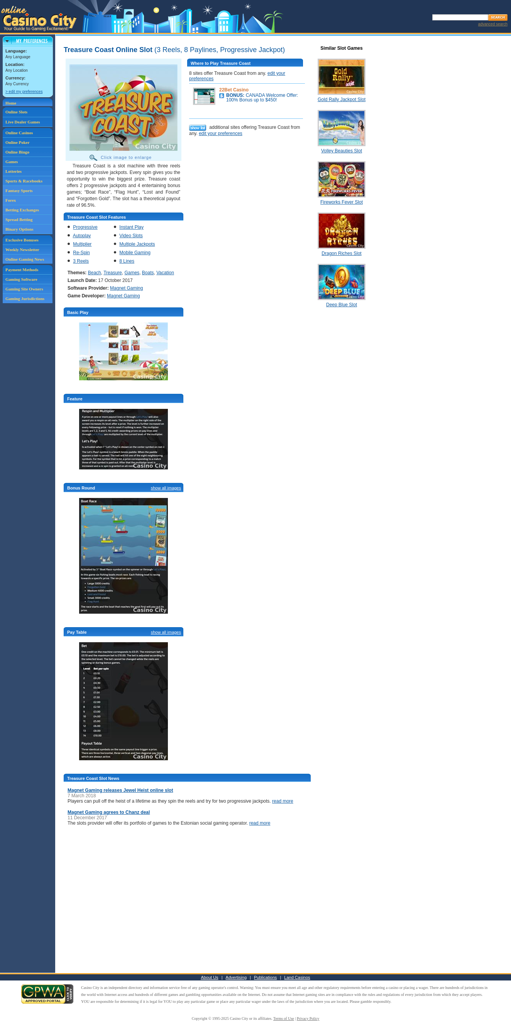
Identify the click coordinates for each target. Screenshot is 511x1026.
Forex (10, 200)
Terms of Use (283, 1018)
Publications (265, 977)
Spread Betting (18, 219)
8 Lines (126, 261)
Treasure (112, 272)
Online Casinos (19, 132)
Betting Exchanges (22, 210)
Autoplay (82, 235)
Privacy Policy (308, 1018)
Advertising (236, 977)
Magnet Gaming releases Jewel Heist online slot (120, 790)
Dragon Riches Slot (341, 253)
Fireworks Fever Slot (341, 202)
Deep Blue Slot (341, 304)
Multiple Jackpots (137, 244)
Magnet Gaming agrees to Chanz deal (109, 812)
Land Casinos (297, 977)
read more (282, 801)
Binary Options (19, 229)
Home (10, 103)
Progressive (85, 227)
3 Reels (81, 261)
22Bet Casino (234, 90)
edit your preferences (220, 133)
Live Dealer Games (22, 122)
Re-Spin (81, 252)
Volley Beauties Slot (341, 151)
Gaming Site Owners (24, 289)
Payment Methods (21, 269)
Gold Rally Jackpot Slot (341, 99)
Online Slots (16, 112)
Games (11, 161)
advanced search (493, 24)
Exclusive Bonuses (22, 240)
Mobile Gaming (135, 252)
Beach (94, 272)
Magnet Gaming (126, 288)
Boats (148, 272)
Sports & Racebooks (23, 181)
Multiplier (82, 244)
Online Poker (17, 142)
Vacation (165, 272)
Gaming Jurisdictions (24, 298)
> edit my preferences (23, 91)
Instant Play (131, 227)
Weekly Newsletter (22, 249)
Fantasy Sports (19, 190)
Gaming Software (21, 279)
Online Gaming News (24, 259)
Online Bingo (17, 152)
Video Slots (131, 235)
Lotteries (13, 171)
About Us (209, 977)
